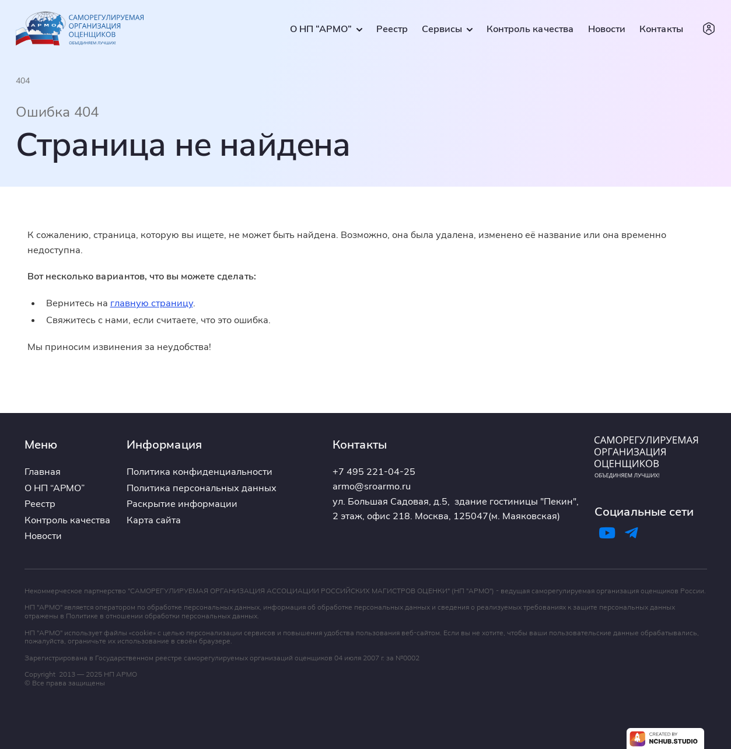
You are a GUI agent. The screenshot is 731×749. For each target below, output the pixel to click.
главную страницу (151, 303)
